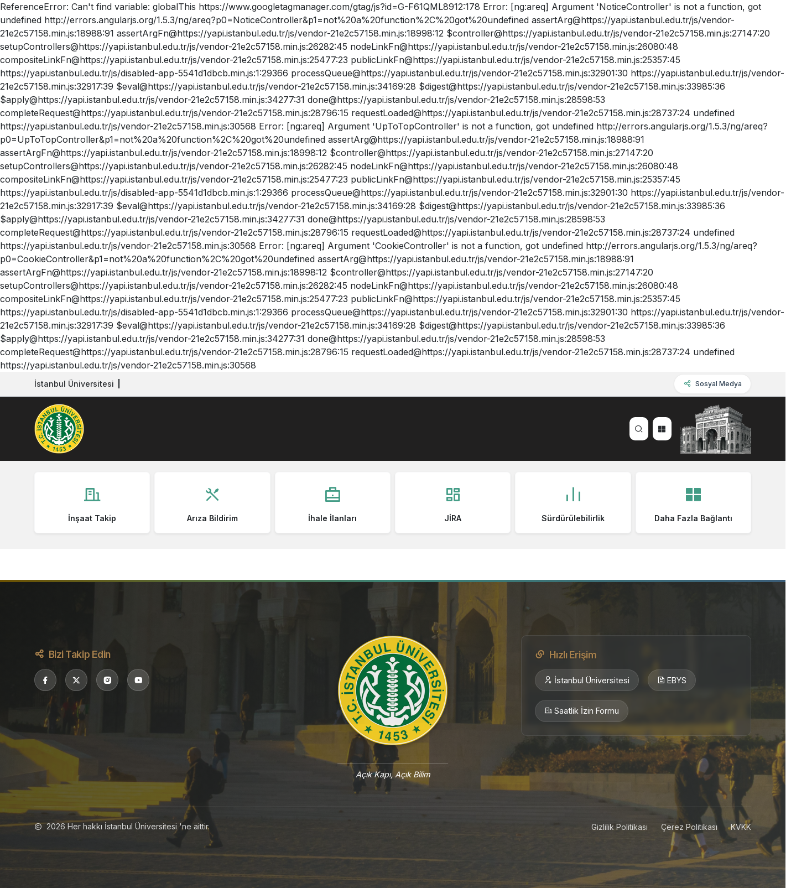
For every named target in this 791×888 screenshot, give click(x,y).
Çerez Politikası (689, 827)
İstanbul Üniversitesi (586, 680)
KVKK (741, 827)
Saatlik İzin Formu (581, 711)
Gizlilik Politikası (619, 827)
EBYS (671, 680)
